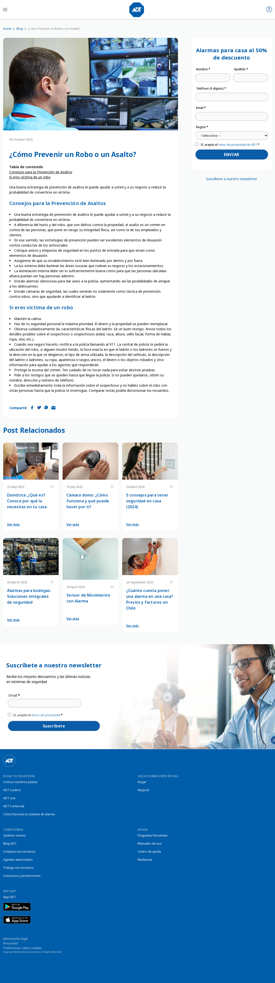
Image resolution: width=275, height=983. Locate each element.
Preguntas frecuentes (153, 835)
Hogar (142, 782)
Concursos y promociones (22, 876)
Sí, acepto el (230, 145)
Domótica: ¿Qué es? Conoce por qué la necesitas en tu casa (27, 500)
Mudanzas (145, 860)
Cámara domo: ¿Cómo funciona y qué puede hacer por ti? (87, 500)
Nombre (203, 69)
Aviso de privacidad (46, 715)
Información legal (15, 939)
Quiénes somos (14, 835)
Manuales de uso (150, 843)
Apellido (241, 69)
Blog (19, 29)
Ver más (13, 524)
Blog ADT (10, 843)
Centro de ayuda (149, 851)
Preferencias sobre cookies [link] (22, 948)
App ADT (9, 897)
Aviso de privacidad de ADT (237, 145)
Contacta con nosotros (19, 851)
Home (7, 29)
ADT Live (9, 798)
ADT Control (12, 790)
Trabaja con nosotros (18, 868)
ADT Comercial (13, 806)
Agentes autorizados (18, 860)
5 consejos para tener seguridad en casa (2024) (147, 500)
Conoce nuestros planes (20, 782)
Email (201, 108)
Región (202, 127)
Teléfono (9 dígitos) (211, 88)
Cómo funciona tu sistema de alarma (29, 814)
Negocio (144, 790)
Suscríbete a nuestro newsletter (231, 178)
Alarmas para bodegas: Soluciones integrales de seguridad (29, 596)
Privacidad (10, 943)
